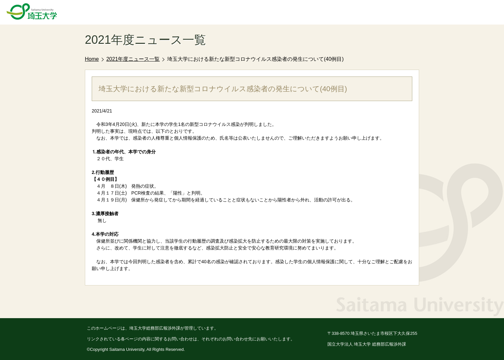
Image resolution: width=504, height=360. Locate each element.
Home (92, 59)
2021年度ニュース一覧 (133, 59)
